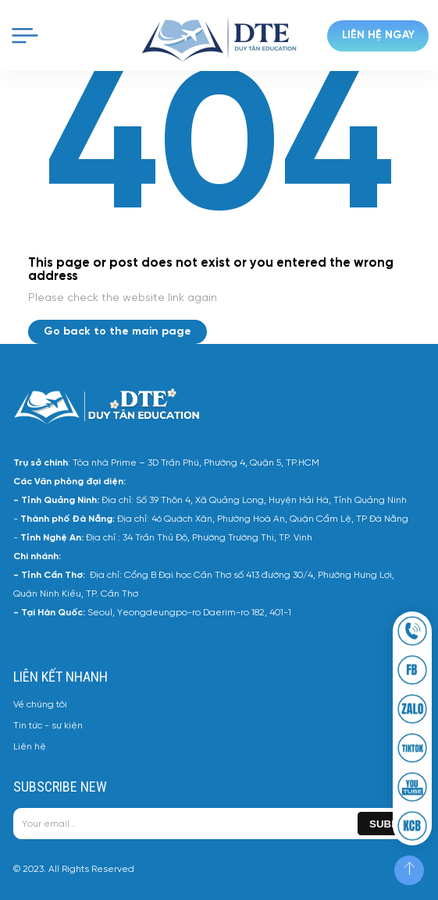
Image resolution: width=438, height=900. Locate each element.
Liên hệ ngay (378, 35)
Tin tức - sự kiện (48, 726)
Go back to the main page (117, 332)
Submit (389, 824)
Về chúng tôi (40, 705)
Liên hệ (29, 747)
